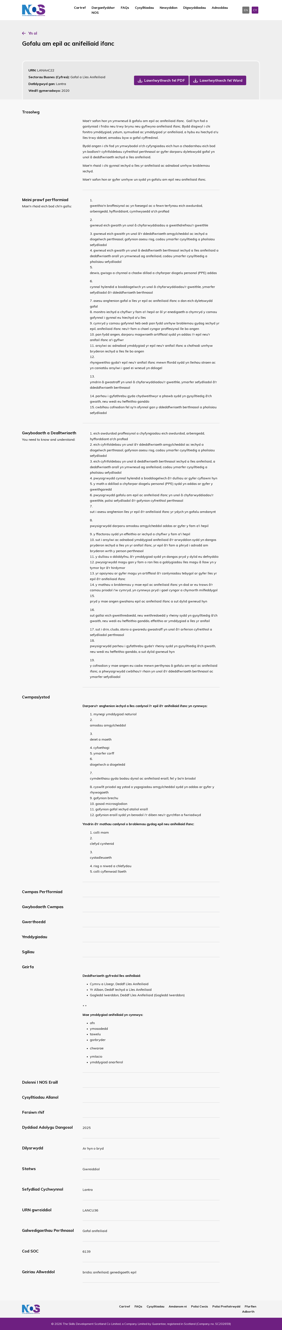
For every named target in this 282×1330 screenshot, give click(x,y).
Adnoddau (220, 7)
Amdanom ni (178, 1306)
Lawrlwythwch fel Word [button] (221, 80)
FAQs (125, 7)
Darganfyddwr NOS (103, 10)
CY (255, 10)
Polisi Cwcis (199, 1306)
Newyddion (168, 7)
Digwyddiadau (194, 7)
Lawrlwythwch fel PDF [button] (164, 80)
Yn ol (32, 33)
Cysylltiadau (144, 7)
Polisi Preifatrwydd (226, 1306)
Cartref (80, 7)
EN (246, 10)
